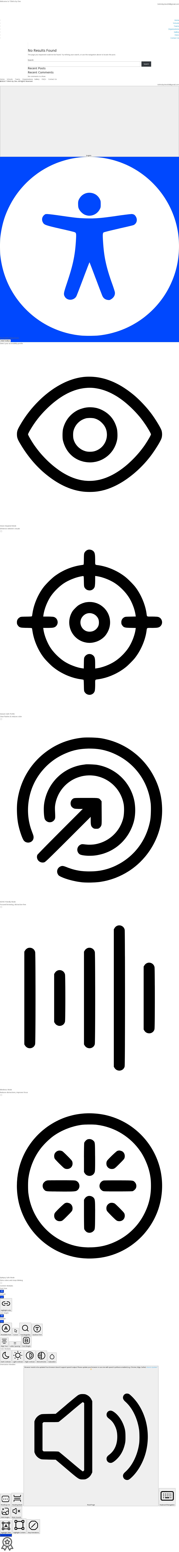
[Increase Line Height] (2, 1315)
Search (30, 60)
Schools (176, 23)
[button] (1, 531)
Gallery (176, 32)
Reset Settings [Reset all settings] (6, 1535)
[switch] (1, 531)
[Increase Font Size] (2, 1291)
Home (176, 20)
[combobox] (89, 121)
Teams (176, 26)
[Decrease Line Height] (2, 1321)
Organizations (173, 29)
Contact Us (175, 38)
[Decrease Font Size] (2, 1297)
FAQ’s (177, 35)
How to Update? (152, 1367)
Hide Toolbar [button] (5, 341)
